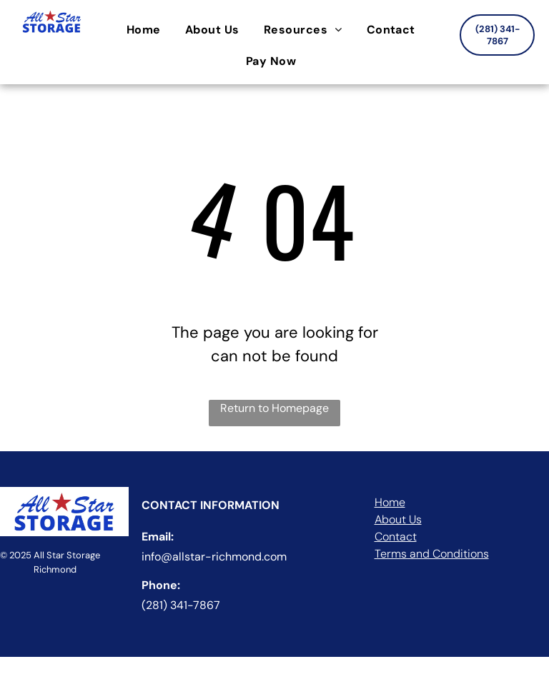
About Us (398, 519)
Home (390, 502)
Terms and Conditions (432, 553)
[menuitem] (147, 30)
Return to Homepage (274, 408)
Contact (396, 536)
